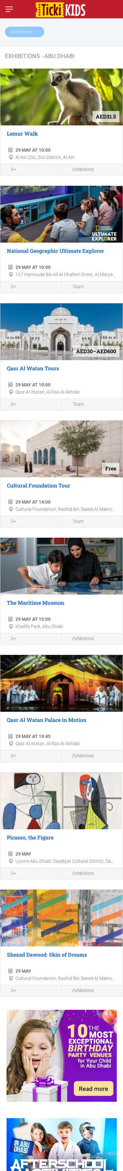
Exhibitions (79, 170)
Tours (74, 287)
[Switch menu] (9, 9)
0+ (10, 287)
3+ (10, 170)
